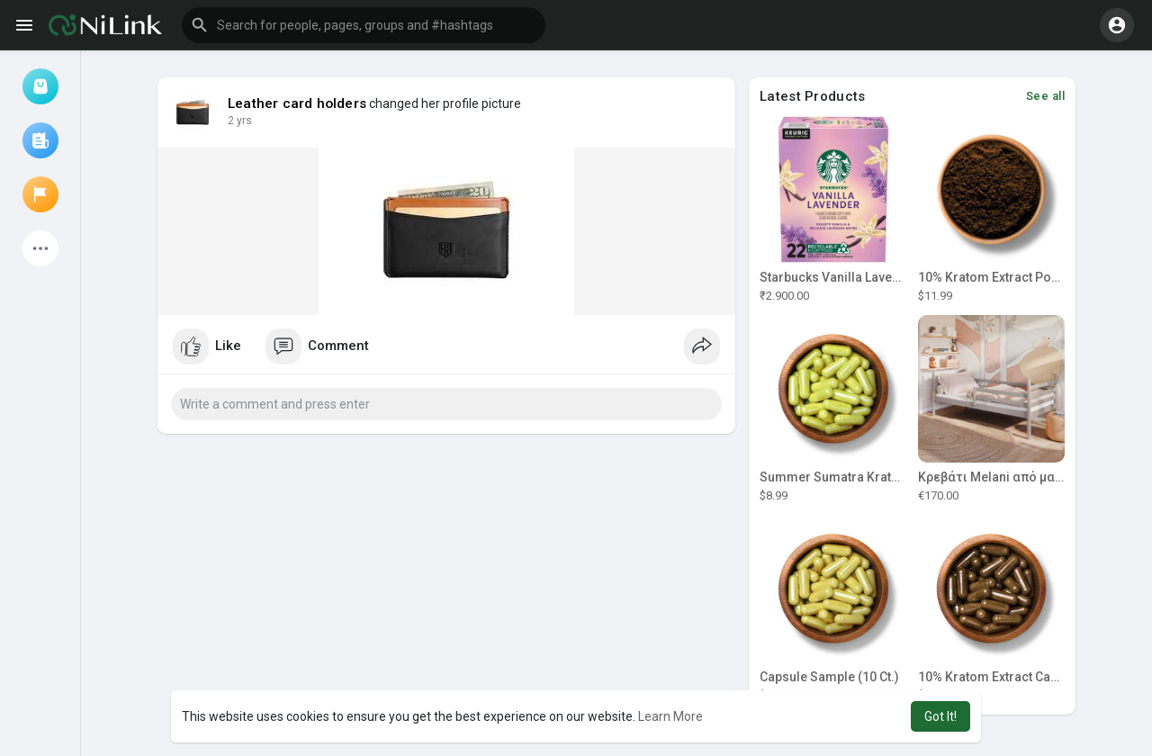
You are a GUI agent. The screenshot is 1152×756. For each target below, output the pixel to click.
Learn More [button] (670, 716)
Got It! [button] (940, 716)
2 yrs (240, 120)
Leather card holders (297, 103)
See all (1046, 96)
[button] (363, 25)
